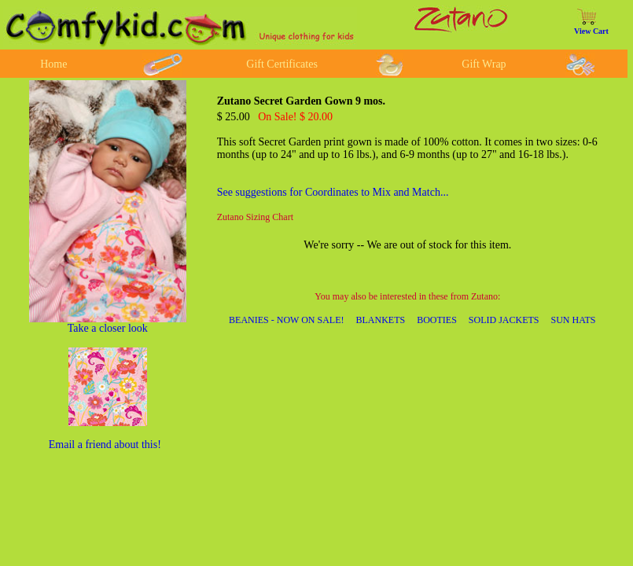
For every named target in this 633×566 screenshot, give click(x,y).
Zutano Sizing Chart (255, 216)
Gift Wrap (484, 64)
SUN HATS (573, 319)
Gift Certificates (282, 64)
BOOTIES (437, 319)
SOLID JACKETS (504, 319)
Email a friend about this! (105, 444)
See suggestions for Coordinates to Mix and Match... (333, 192)
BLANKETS (381, 319)
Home (53, 64)
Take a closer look (108, 328)
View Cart (591, 31)
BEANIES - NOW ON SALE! (286, 319)
